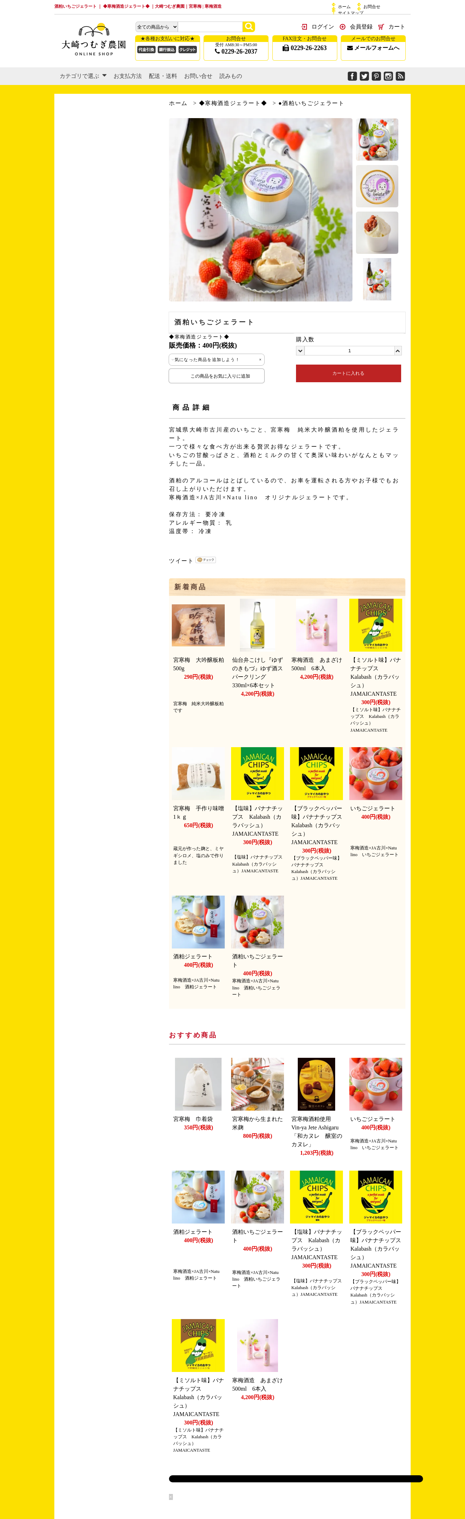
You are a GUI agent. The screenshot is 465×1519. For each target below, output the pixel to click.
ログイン (323, 27)
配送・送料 (163, 76)
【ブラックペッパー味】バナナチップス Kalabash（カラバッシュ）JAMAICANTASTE (319, 825)
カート (396, 27)
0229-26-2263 (305, 47)
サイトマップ (350, 13)
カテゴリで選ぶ (83, 76)
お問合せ (371, 6)
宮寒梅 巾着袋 (193, 1119)
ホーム (344, 6)
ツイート (181, 561)
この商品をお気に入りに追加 (216, 375)
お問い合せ (198, 76)
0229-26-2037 (236, 51)
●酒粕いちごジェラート (311, 103)
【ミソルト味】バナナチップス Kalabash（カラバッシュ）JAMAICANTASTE (376, 677)
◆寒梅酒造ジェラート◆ (233, 103)
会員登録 (361, 27)
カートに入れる (348, 373)
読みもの (230, 76)
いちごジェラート (372, 808)
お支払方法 (128, 76)
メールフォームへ (373, 48)
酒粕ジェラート (193, 956)
